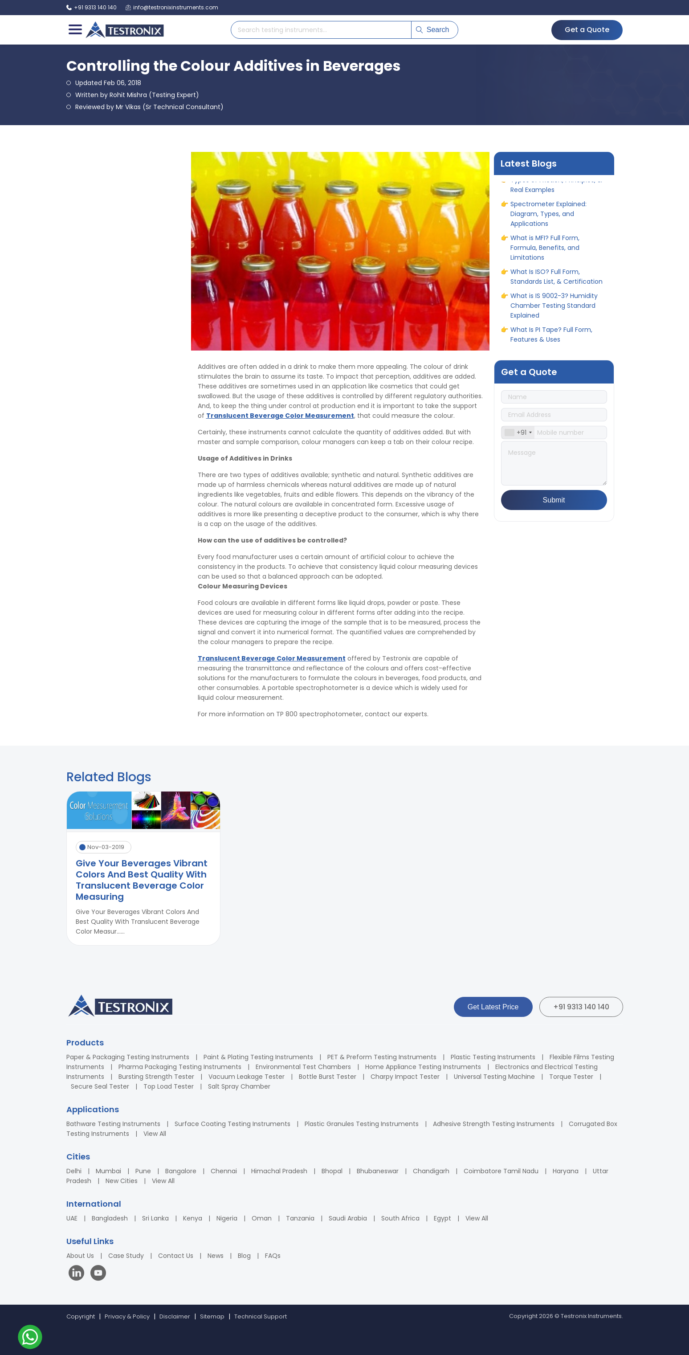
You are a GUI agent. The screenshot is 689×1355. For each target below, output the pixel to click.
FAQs (273, 1255)
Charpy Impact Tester (405, 1076)
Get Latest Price (493, 1007)
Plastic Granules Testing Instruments (362, 1123)
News (216, 1255)
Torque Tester (571, 1076)
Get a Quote (587, 29)
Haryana (566, 1171)
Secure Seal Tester (100, 1086)
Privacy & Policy (127, 1316)
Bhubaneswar (378, 1171)
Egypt (442, 1218)
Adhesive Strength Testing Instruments (493, 1123)
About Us (80, 1255)
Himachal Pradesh (279, 1171)
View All (154, 1133)
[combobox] (517, 432)
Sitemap (212, 1316)
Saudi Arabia (348, 1218)
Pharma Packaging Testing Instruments (179, 1066)
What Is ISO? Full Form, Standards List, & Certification (556, 279)
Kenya (192, 1218)
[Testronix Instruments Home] (124, 30)
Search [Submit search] (432, 29)
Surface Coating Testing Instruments (232, 1123)
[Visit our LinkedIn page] (78, 1274)
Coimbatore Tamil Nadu (501, 1171)
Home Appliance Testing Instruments (423, 1066)
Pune (143, 1171)
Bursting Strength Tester (156, 1076)
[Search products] (321, 29)
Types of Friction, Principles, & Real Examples (556, 188)
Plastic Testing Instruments (493, 1057)
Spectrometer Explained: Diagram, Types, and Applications (548, 217)
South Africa (400, 1218)
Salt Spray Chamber (239, 1086)
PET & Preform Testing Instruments (381, 1057)
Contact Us (175, 1255)
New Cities (122, 1180)
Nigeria (226, 1218)
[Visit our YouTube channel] (98, 1274)
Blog (244, 1255)
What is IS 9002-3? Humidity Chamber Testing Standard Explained (554, 308)
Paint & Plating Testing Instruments (258, 1057)
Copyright (80, 1316)
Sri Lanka (155, 1218)
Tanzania (300, 1218)
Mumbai (108, 1171)
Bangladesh (110, 1218)
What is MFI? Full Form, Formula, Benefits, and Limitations (544, 251)
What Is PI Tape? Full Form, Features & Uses (551, 337)
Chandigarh (431, 1171)
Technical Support (260, 1316)
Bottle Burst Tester (327, 1076)
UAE (71, 1218)
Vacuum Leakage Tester (246, 1076)
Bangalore (180, 1171)
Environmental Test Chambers (303, 1066)
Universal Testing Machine (494, 1076)
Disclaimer (174, 1316)
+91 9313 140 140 (581, 1007)
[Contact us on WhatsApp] (30, 1338)
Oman (262, 1218)
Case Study (126, 1255)
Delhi (74, 1171)
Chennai (224, 1171)
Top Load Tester (168, 1086)
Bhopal (332, 1171)
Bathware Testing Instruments (113, 1123)
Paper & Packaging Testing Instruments (127, 1057)
